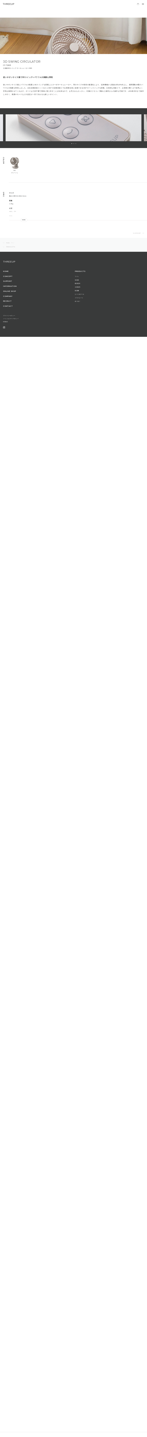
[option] (73, 127)
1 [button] (71, 143)
